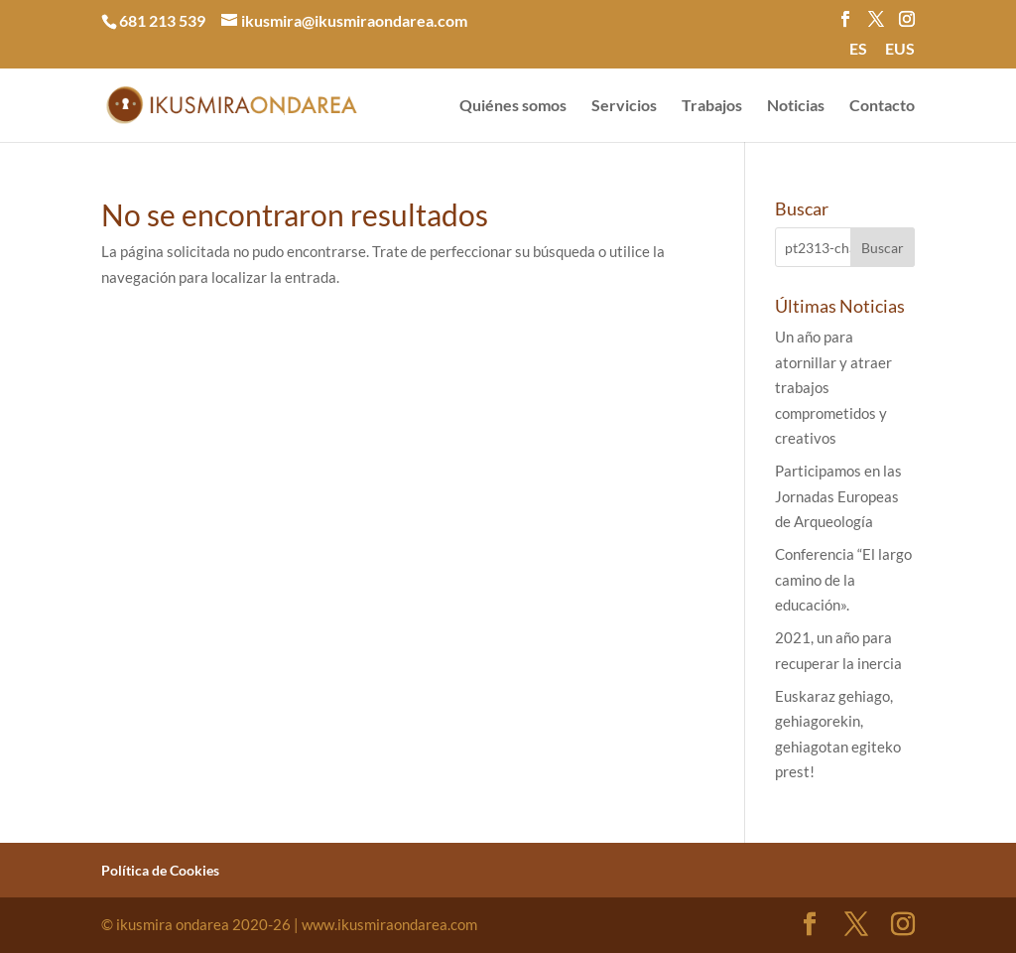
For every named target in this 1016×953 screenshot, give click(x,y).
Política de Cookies (160, 870)
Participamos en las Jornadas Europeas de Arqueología (838, 496)
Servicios (624, 106)
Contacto (882, 106)
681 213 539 (162, 20)
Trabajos (712, 106)
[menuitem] (858, 54)
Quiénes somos (513, 106)
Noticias (796, 106)
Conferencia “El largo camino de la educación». (843, 579)
